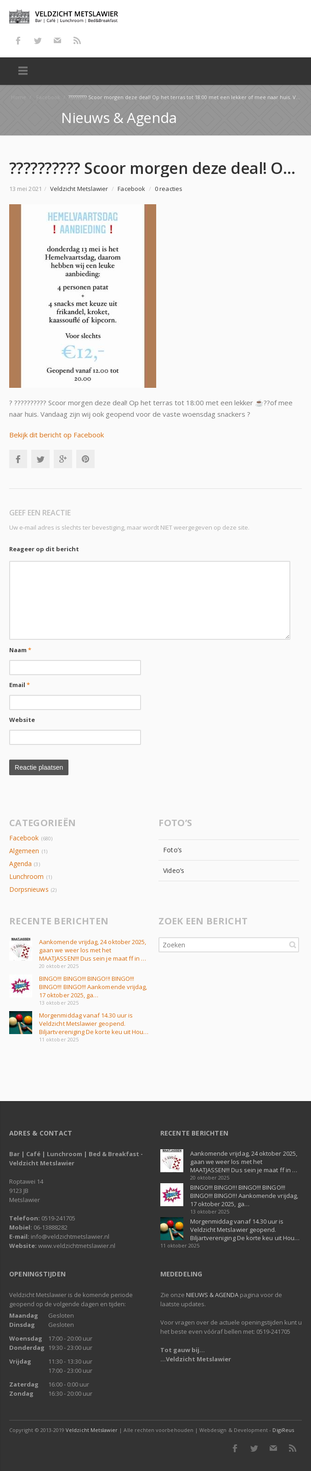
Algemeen (24, 850)
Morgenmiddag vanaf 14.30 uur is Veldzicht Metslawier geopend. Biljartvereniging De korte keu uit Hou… (94, 1023)
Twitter (37, 40)
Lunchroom (26, 876)
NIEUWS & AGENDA (212, 1295)
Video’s (173, 870)
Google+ (63, 459)
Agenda (20, 863)
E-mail (57, 40)
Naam (20, 650)
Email (19, 685)
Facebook (18, 40)
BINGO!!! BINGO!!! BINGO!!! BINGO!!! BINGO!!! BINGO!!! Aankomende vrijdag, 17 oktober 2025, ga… (93, 986)
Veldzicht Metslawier (92, 1429)
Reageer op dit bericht (44, 549)
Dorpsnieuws (29, 889)
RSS (77, 40)
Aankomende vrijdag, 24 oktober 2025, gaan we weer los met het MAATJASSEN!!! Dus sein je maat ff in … (92, 950)
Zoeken (292, 944)
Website (22, 720)
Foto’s (172, 849)
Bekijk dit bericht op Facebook (56, 434)
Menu (23, 71)
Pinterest (85, 459)
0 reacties (168, 189)
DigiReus (283, 1429)
